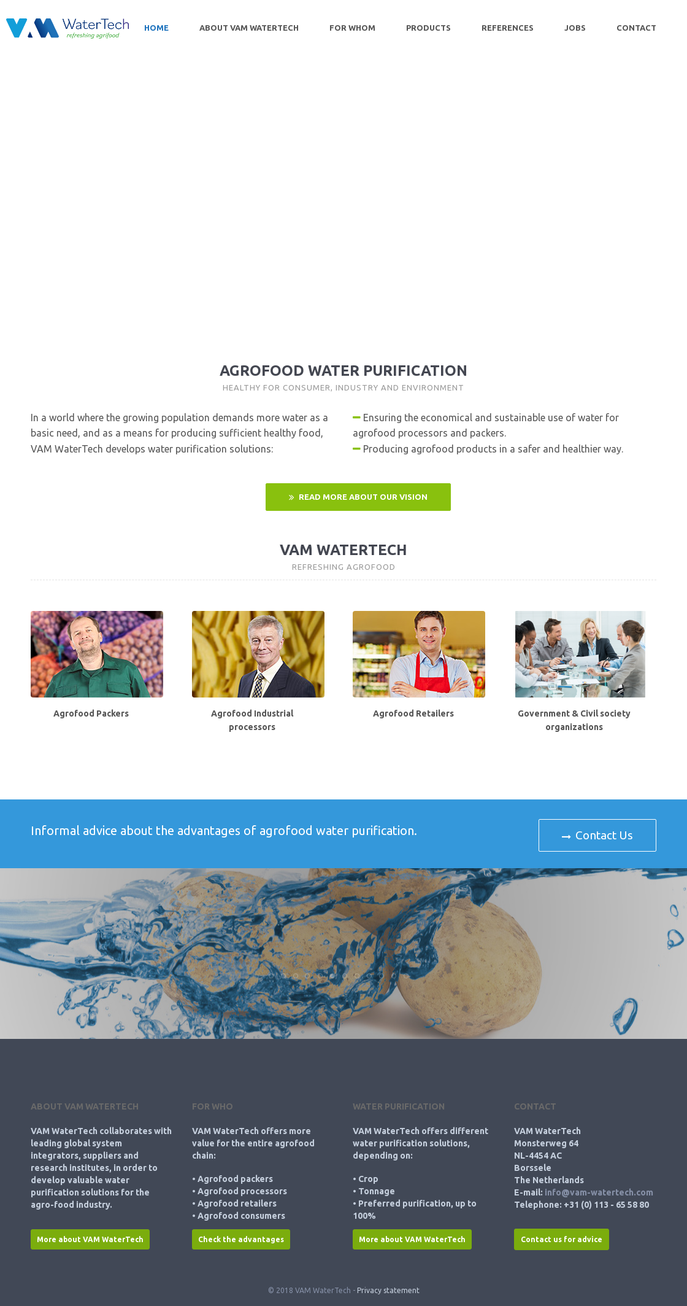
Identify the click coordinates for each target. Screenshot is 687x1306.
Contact (636, 27)
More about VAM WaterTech (90, 1239)
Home (156, 27)
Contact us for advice (561, 1239)
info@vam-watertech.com (599, 1192)
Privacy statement (388, 1290)
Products (428, 27)
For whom (352, 27)
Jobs (575, 27)
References (508, 27)
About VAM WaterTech (249, 27)
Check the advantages (241, 1239)
